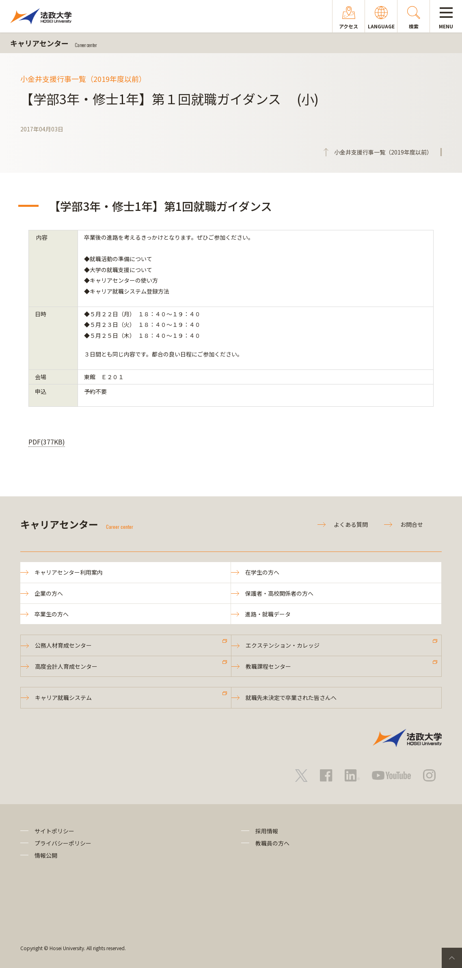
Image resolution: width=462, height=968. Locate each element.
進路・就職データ (268, 614)
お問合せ (411, 524)
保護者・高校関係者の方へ (279, 593)
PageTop (452, 958)
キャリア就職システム (63, 697)
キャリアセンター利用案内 (69, 572)
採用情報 (266, 831)
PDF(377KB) (46, 441)
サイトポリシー (54, 831)
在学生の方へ (262, 572)
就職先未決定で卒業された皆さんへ (291, 697)
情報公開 (46, 855)
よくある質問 (351, 524)
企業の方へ (49, 593)
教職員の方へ (272, 843)
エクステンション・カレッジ (283, 645)
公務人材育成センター (63, 645)
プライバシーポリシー (63, 843)
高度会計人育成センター (66, 666)
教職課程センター (268, 666)
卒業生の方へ (52, 614)
